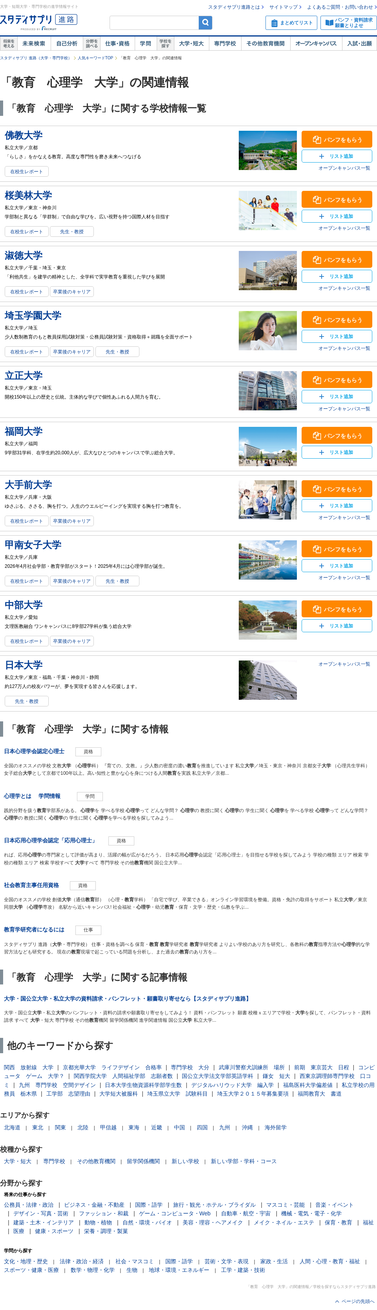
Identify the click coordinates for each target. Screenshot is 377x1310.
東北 (37, 1127)
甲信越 (108, 1127)
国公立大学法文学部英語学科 (217, 1076)
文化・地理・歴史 (26, 1261)
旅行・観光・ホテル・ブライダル (214, 1205)
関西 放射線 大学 (28, 1067)
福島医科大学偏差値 (308, 1085)
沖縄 (247, 1127)
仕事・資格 (117, 44)
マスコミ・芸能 (285, 1205)
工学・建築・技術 (243, 1270)
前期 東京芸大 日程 (321, 1067)
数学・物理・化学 (93, 1270)
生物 (131, 1270)
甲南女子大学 (33, 545)
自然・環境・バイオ (147, 1222)
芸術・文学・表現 (227, 1261)
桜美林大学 (28, 195)
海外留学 (276, 1127)
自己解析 (67, 44)
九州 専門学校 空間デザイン (57, 1085)
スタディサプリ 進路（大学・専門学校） (36, 58)
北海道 (12, 1127)
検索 (205, 22)
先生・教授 (72, 231)
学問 (146, 44)
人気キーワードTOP (95, 58)
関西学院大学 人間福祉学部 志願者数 (123, 1076)
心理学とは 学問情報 (35, 796)
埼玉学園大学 (33, 315)
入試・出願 (359, 44)
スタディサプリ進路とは (234, 7)
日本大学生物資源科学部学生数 (143, 1085)
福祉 (368, 1222)
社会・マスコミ (134, 1261)
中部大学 (23, 605)
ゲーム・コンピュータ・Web (175, 1213)
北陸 (82, 1127)
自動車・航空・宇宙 (246, 1213)
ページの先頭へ (358, 1301)
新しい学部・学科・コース (244, 1161)
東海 (133, 1127)
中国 (179, 1127)
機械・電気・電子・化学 (311, 1213)
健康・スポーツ (54, 1231)
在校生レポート (26, 171)
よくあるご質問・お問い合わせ (340, 7)
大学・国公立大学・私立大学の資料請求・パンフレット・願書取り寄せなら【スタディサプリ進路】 (127, 998)
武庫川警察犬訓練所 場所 (252, 1067)
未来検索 (34, 44)
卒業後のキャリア (72, 292)
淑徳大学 (23, 255)
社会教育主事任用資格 (31, 885)
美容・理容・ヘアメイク (213, 1222)
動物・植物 (98, 1222)
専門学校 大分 (190, 1067)
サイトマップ (283, 7)
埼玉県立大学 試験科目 (177, 1093)
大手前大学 (28, 484)
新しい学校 (185, 1161)
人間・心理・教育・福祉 (330, 1261)
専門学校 (225, 44)
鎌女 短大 (276, 1076)
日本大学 (23, 665)
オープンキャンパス (316, 44)
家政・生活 (274, 1261)
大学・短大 (191, 44)
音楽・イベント (334, 1205)
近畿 (156, 1127)
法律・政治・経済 (82, 1261)
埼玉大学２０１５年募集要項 (253, 1093)
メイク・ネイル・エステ (284, 1222)
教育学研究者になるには (34, 929)
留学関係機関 (143, 1161)
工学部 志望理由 (68, 1093)
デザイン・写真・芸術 (40, 1213)
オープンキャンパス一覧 (344, 168)
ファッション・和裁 (103, 1213)
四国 (202, 1127)
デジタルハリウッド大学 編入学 (232, 1085)
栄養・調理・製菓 (106, 1231)
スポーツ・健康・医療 (31, 1270)
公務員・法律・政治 (28, 1205)
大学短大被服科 (118, 1093)
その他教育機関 (265, 44)
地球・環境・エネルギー (179, 1270)
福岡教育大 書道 (320, 1093)
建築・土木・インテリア (43, 1222)
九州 (224, 1127)
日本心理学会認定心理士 (34, 751)
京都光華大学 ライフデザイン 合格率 (112, 1067)
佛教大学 (23, 135)
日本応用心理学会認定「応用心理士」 (50, 840)
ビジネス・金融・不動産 (94, 1205)
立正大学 (23, 375)
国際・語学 (149, 1205)
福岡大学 (23, 431)
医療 (18, 1231)
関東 (60, 1127)
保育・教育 (338, 1222)
